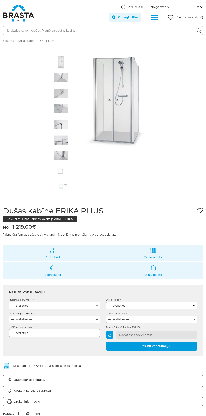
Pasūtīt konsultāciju (155, 346)
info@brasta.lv (159, 7)
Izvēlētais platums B (21, 313)
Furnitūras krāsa (115, 313)
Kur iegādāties (128, 17)
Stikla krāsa (113, 299)
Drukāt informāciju (27, 401)
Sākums (8, 40)
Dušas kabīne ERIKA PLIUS (36, 40)
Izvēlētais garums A (20, 299)
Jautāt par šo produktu (29, 380)
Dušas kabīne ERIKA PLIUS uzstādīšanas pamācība (46, 365)
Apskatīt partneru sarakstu (32, 390)
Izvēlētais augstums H (22, 327)
